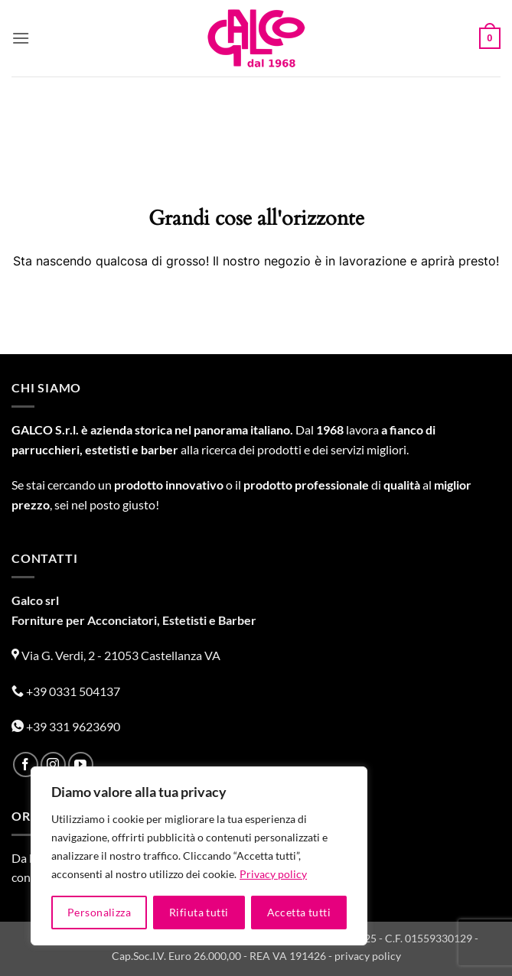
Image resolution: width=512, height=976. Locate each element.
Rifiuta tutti (198, 912)
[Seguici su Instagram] (53, 764)
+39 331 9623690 (65, 726)
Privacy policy (273, 873)
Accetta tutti (299, 912)
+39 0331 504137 (65, 691)
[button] (20, 38)
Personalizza (99, 912)
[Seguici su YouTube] (80, 764)
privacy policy (367, 955)
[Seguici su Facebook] (25, 764)
